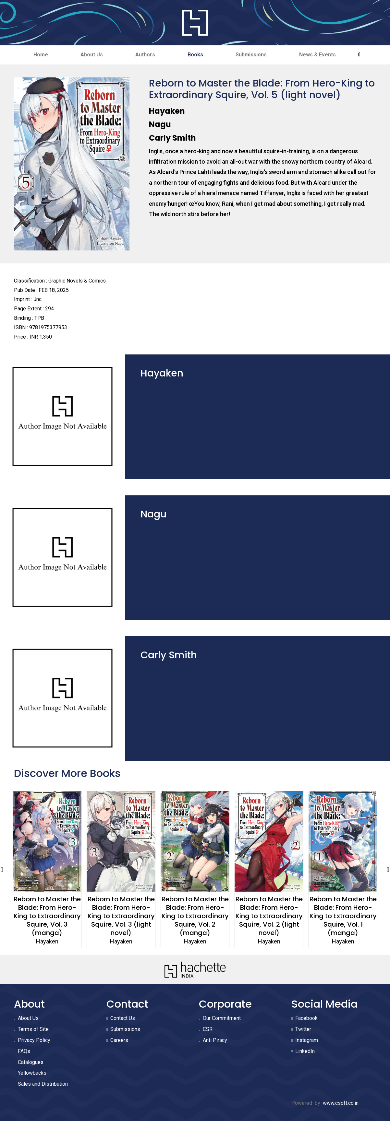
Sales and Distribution (43, 1084)
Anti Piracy (215, 1040)
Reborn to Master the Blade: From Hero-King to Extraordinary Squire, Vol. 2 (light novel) (326, 916)
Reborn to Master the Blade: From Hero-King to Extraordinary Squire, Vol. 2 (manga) (252, 916)
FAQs (24, 1051)
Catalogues (30, 1062)
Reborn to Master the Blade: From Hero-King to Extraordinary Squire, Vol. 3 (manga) (104, 916)
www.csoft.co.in (341, 1103)
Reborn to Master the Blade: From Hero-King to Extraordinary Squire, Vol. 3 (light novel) (178, 916)
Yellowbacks (32, 1073)
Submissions (251, 55)
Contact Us (122, 1018)
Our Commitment (222, 1018)
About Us (91, 55)
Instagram (306, 1040)
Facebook (306, 1018)
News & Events (317, 55)
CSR (208, 1029)
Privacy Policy (34, 1040)
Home (40, 55)
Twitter (303, 1029)
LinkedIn (305, 1051)
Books (195, 55)
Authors (145, 55)
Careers (119, 1040)
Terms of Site (33, 1029)
